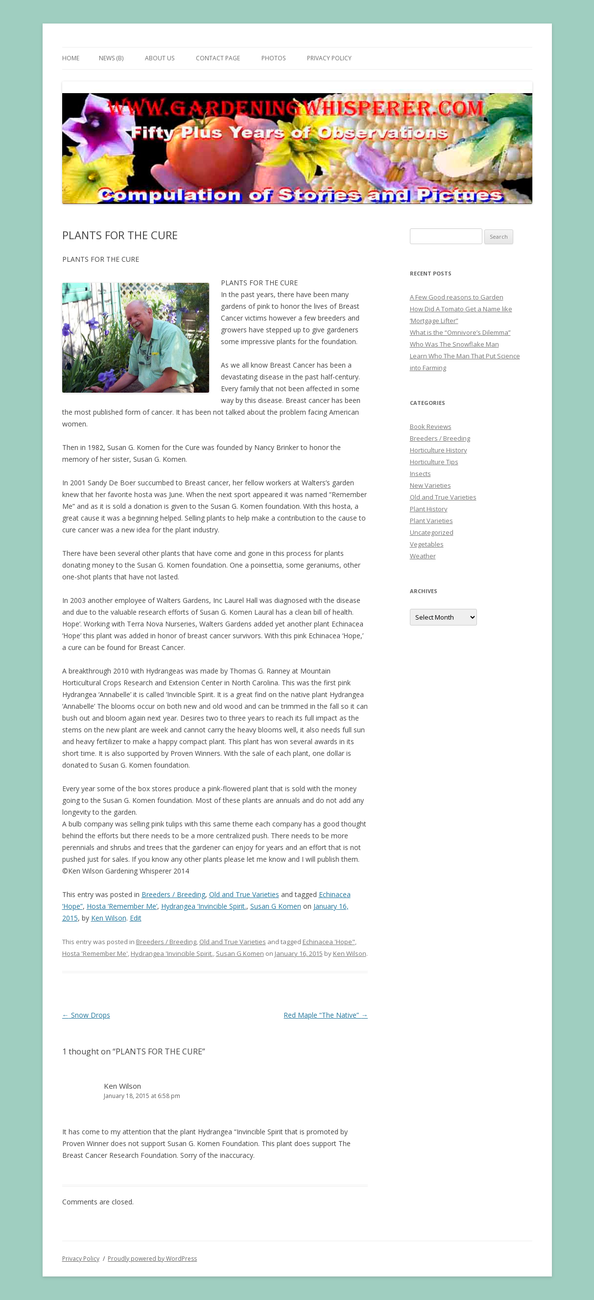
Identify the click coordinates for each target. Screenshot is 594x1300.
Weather (423, 555)
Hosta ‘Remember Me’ (122, 906)
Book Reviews (430, 426)
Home (70, 58)
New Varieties (430, 485)
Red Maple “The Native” (326, 1015)
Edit (136, 918)
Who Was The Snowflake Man (454, 344)
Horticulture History (438, 450)
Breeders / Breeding (173, 894)
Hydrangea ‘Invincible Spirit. (203, 906)
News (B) (111, 58)
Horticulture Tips (434, 461)
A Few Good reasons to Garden (456, 297)
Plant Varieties (431, 520)
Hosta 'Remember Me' (95, 953)
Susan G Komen (275, 906)
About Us (159, 58)
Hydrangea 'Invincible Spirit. (172, 953)
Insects (420, 473)
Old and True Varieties (244, 894)
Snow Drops (86, 1015)
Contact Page (218, 58)
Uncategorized (431, 532)
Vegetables (427, 544)
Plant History (429, 508)
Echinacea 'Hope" (329, 941)
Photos (273, 58)
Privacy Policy (329, 58)
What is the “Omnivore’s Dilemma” (460, 332)
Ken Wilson (108, 918)
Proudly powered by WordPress (152, 1258)
